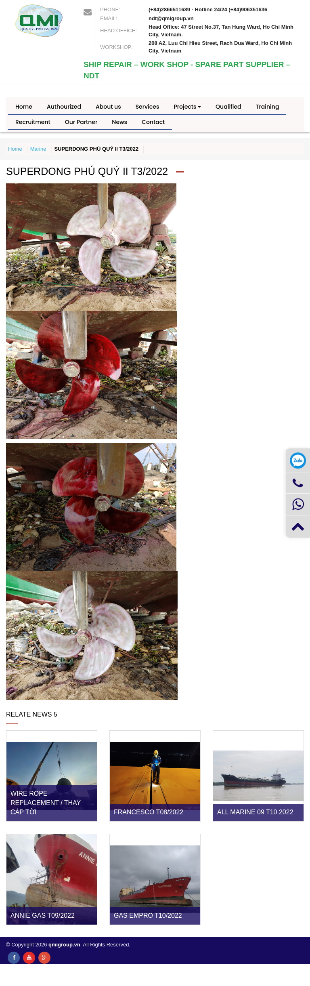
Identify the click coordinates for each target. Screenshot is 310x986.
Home (23, 107)
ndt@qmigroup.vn (171, 18)
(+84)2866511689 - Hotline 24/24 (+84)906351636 (208, 9)
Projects (187, 107)
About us (108, 107)
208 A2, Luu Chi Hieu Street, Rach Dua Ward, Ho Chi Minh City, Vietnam (220, 47)
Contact (153, 122)
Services (147, 107)
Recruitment (32, 122)
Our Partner (81, 122)
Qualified (228, 107)
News (119, 122)
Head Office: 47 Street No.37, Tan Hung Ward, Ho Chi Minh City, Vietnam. (221, 31)
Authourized (64, 107)
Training (267, 107)
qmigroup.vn (64, 945)
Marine (38, 149)
